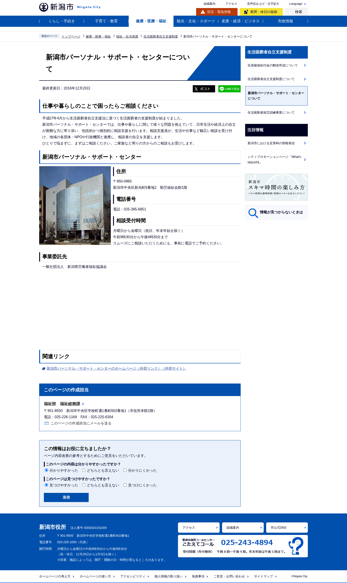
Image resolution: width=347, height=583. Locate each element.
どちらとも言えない (103, 470)
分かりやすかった (63, 470)
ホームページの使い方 (95, 576)
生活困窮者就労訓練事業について (271, 112)
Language (295, 3)
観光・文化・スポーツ (196, 21)
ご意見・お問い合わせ (229, 576)
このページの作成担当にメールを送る (81, 423)
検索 (298, 12)
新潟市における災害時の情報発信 (271, 143)
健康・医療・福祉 (151, 21)
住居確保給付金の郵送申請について (273, 65)
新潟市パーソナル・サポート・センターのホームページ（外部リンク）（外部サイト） (116, 367)
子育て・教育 (106, 21)
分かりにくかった (142, 470)
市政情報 (285, 21)
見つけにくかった (142, 485)
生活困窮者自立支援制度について (271, 79)
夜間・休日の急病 (263, 12)
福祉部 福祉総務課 (62, 404)
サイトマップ (263, 576)
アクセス (231, 3)
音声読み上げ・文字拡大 (263, 3)
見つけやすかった (63, 485)
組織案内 (209, 3)
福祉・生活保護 (127, 36)
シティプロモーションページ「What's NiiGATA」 (274, 159)
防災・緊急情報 (219, 12)
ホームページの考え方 (55, 576)
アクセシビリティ (132, 576)
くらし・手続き (61, 21)
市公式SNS (279, 527)
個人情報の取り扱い (168, 576)
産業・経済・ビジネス (241, 21)
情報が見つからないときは (281, 212)
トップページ (71, 36)
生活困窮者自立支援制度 (161, 36)
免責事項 (198, 576)
